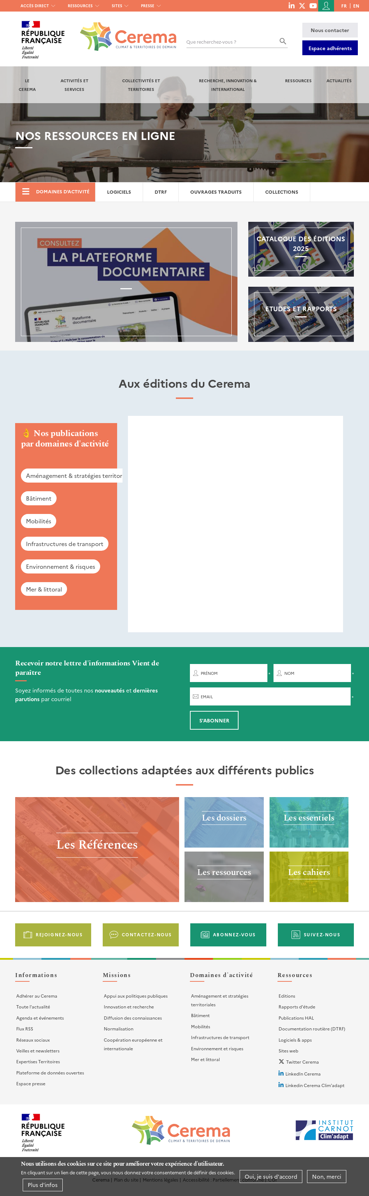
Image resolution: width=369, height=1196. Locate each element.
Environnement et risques (217, 1048)
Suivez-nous (322, 934)
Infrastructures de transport (64, 544)
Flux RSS (24, 1028)
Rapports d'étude (297, 1006)
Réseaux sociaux (33, 1040)
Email (207, 696)
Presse (147, 5)
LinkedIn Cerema (303, 1073)
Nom (289, 673)
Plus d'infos (43, 1184)
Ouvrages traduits (216, 192)
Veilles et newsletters (37, 1050)
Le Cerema (27, 85)
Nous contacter (330, 30)
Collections (281, 192)
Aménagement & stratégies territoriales (80, 475)
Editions (287, 996)
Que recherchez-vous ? (211, 41)
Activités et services (74, 85)
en (356, 6)
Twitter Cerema (302, 1062)
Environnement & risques (60, 566)
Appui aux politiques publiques (136, 996)
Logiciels (119, 192)
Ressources (80, 5)
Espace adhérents (330, 48)
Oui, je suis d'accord (271, 1176)
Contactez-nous (147, 934)
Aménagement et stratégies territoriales (219, 1000)
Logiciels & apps (295, 1040)
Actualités (339, 80)
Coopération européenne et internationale (133, 1044)
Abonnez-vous (234, 934)
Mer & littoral (44, 589)
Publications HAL (296, 1018)
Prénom (209, 673)
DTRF (161, 192)
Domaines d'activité (62, 191)
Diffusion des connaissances (133, 1018)
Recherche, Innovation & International (228, 85)
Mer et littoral (205, 1059)
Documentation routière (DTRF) (312, 1028)
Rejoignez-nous (59, 934)
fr (344, 6)
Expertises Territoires (38, 1061)
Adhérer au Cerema (36, 996)
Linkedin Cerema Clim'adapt (314, 1085)
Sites (117, 5)
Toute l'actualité (33, 1006)
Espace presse (30, 1083)
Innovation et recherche (129, 1006)
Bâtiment (39, 498)
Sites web (288, 1050)
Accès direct (35, 5)
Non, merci (326, 1176)
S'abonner (214, 720)
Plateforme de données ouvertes (50, 1072)
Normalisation (118, 1028)
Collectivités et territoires (141, 85)
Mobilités (38, 521)
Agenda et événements (40, 1018)
